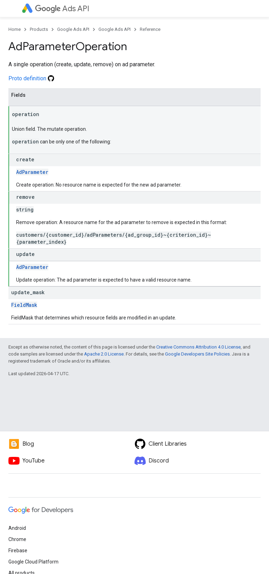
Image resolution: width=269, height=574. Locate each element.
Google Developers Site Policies (197, 354)
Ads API (62, 8)
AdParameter (32, 172)
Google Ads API (73, 29)
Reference (150, 29)
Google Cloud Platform (33, 562)
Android (17, 528)
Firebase (17, 550)
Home (14, 29)
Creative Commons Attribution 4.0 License (198, 347)
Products (39, 29)
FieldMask (24, 305)
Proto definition (31, 78)
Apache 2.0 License (104, 354)
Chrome (17, 539)
